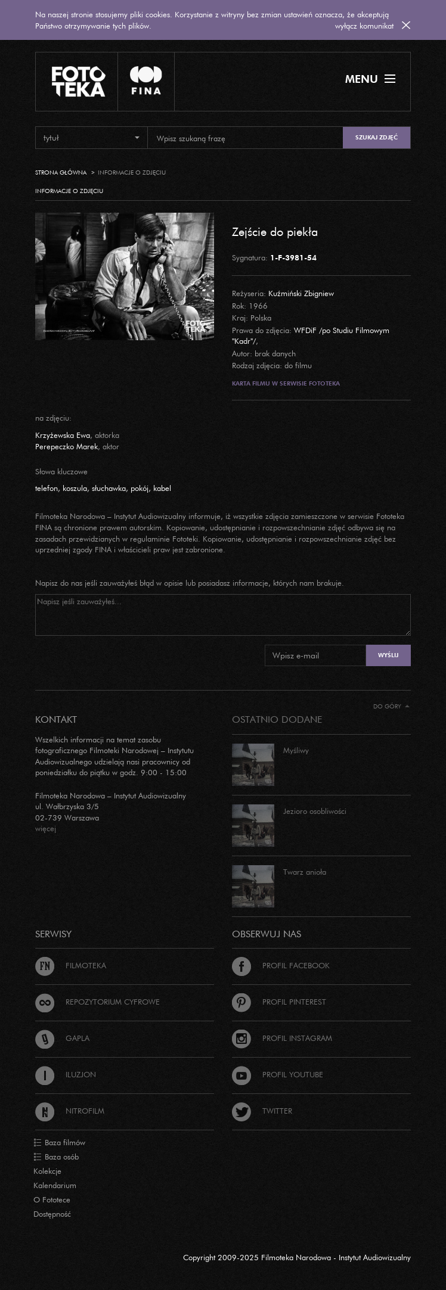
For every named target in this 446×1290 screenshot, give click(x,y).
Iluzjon (65, 1074)
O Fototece (51, 1199)
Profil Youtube (277, 1074)
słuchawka (109, 488)
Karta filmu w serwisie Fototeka (286, 383)
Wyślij (388, 655)
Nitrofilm (69, 1110)
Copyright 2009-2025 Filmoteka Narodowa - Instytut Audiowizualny (297, 1257)
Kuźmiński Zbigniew (301, 293)
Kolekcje (47, 1171)
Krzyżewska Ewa (62, 435)
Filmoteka (70, 965)
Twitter (262, 1110)
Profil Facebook (281, 965)
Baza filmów (59, 1142)
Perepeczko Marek (66, 446)
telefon (46, 488)
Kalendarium (54, 1185)
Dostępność (52, 1213)
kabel (162, 488)
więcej (45, 828)
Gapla (62, 1038)
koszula (75, 488)
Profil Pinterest (279, 1001)
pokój (139, 488)
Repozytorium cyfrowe (97, 1001)
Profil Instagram (282, 1038)
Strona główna (60, 172)
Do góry (391, 706)
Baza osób (56, 1157)
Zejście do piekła (275, 231)
